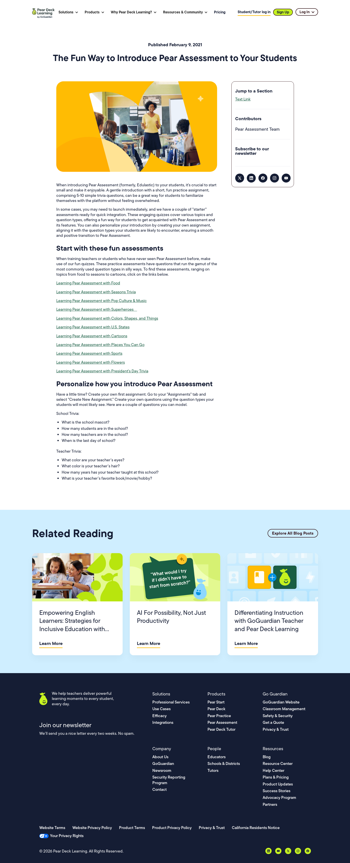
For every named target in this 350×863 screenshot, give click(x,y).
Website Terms (52, 828)
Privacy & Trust (276, 729)
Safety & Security (278, 716)
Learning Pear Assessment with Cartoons (91, 336)
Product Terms (132, 828)
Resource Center (278, 763)
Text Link (243, 99)
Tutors (212, 770)
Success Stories (276, 791)
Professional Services (171, 702)
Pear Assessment (222, 722)
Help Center (273, 770)
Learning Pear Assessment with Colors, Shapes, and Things (107, 318)
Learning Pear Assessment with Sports (89, 353)
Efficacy (159, 716)
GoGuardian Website (281, 702)
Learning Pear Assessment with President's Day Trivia (102, 371)
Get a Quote (273, 722)
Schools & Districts (223, 763)
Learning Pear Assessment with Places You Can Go (100, 345)
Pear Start (215, 702)
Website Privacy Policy (92, 828)
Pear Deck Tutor (221, 729)
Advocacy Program (279, 797)
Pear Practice (219, 716)
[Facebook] (262, 178)
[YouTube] (286, 178)
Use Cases (161, 709)
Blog (266, 757)
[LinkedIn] (251, 178)
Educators (216, 757)
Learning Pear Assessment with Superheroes (96, 309)
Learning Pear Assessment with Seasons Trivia (96, 292)
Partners (270, 804)
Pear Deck (216, 709)
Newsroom (161, 770)
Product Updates (278, 784)
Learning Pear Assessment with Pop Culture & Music (101, 301)
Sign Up (283, 12)
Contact (159, 789)
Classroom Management (284, 709)
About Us (160, 757)
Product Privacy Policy (172, 828)
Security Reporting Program (168, 779)
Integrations (162, 722)
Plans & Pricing (276, 777)
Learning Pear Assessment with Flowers (90, 362)
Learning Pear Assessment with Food (88, 283)
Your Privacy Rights (67, 836)
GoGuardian (163, 763)
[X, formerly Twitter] (239, 178)
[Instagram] (274, 178)
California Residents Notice (256, 828)
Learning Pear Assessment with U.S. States (93, 327)
